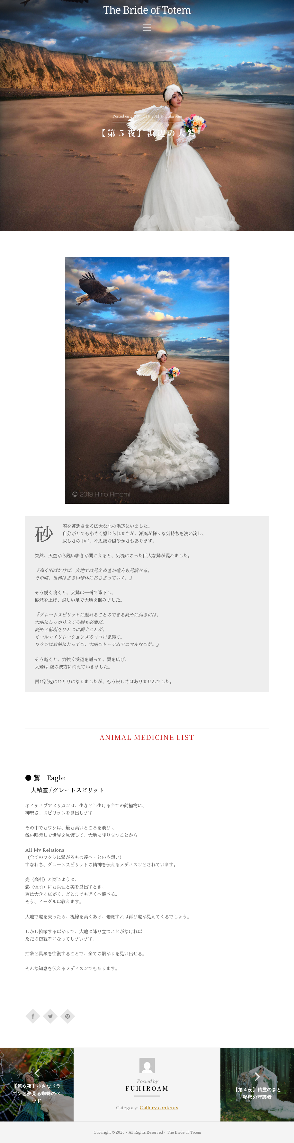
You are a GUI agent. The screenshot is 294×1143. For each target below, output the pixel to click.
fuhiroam (147, 1088)
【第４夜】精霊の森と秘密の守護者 (257, 1093)
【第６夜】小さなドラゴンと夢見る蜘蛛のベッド (37, 1093)
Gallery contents (159, 1107)
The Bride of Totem (147, 10)
